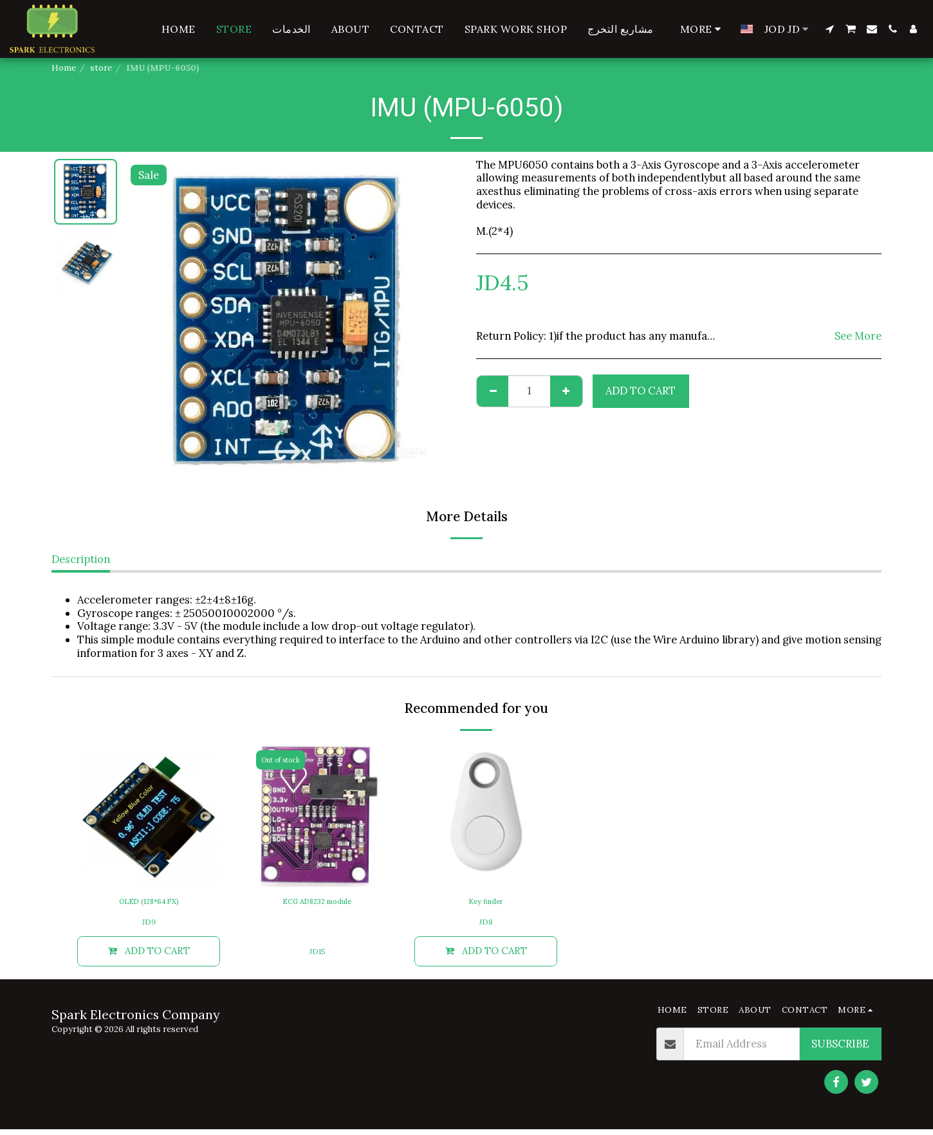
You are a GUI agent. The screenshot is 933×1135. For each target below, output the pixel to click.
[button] (829, 29)
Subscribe (840, 1049)
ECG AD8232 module (317, 903)
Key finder (486, 903)
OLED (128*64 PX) (149, 903)
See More (858, 336)
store (101, 67)
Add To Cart (640, 390)
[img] (148, 815)
